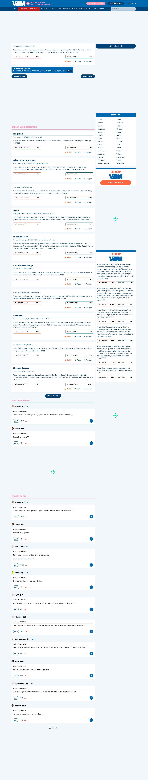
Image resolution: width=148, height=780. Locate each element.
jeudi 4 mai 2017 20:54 (19, 600)
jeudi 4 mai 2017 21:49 (19, 710)
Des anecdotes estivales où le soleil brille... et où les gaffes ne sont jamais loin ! (42, 70)
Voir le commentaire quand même (25, 559)
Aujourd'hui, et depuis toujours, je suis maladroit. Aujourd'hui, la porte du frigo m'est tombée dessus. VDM (114, 370)
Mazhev (18, 573)
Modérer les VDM (115, 3)
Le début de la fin (20, 237)
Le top (74, 9)
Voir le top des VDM (115, 182)
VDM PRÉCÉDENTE (19, 76)
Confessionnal (85, 9)
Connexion (132, 3)
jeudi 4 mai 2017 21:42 (19, 688)
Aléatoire (44, 9)
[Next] (56, 727)
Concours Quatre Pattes (29, 9)
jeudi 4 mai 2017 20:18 (19, 433)
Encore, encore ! (53, 396)
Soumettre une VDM (96, 3)
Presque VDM (99, 9)
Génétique (17, 316)
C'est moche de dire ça (23, 266)
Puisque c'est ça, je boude (24, 160)
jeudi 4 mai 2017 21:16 (19, 622)
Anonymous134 (20, 639)
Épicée (53, 9)
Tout (15, 9)
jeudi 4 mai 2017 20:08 (19, 411)
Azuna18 (18, 406)
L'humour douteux (21, 368)
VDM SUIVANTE (87, 76)
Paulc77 (17, 547)
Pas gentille (18, 134)
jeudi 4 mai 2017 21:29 (19, 644)
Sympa (16, 210)
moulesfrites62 (20, 683)
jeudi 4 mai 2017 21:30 (19, 666)
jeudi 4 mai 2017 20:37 (19, 577)
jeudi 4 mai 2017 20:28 (19, 551)
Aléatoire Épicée (64, 9)
